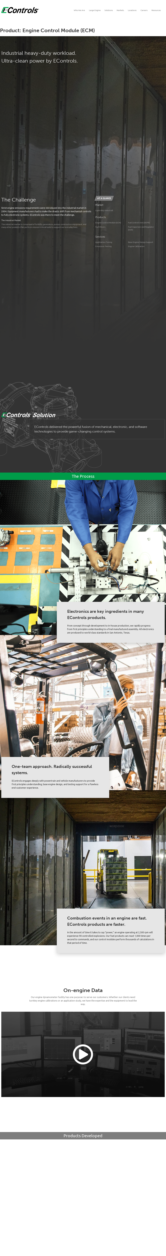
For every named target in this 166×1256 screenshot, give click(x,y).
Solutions (109, 10)
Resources (156, 10)
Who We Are (79, 10)
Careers (144, 10)
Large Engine (95, 10)
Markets (120, 10)
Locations (132, 10)
